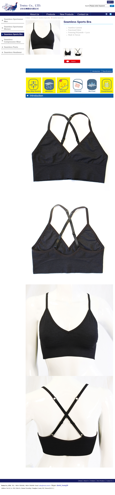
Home (28, 18)
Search (97, 6)
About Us (86, 481)
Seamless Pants (11, 47)
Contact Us (109, 481)
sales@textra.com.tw (44, 485)
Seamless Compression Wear (12, 41)
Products (34, 18)
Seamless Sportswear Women (13, 28)
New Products (101, 481)
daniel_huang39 (62, 485)
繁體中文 (110, 2)
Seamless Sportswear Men (13, 20)
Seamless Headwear (13, 52)
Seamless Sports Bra (13, 34)
